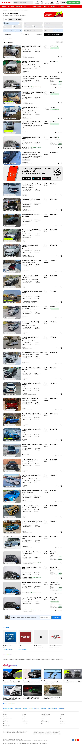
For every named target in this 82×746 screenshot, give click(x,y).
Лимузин (47, 659)
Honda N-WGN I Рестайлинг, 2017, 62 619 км (32, 292)
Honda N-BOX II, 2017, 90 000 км (31, 536)
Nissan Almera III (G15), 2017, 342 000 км (30, 108)
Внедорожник (21, 659)
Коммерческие (18, 6)
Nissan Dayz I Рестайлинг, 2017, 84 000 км (31, 368)
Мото (30, 6)
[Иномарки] (11, 23)
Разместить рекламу (8, 708)
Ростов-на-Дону (45, 721)
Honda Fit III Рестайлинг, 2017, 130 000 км (31, 215)
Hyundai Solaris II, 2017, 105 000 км (32, 598)
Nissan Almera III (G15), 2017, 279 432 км (30, 307)
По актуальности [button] (8, 42)
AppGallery (46, 178)
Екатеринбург (6, 725)
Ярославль (62, 723)
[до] (58, 26)
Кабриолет (58, 659)
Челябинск (62, 721)
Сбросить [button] (39, 34)
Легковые (4, 6)
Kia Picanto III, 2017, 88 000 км (31, 199)
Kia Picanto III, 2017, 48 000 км (31, 506)
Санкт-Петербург (7, 718)
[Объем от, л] (48, 26)
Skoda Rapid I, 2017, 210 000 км (31, 260)
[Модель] (33, 23)
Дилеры (6, 627)
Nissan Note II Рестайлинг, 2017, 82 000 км (31, 430)
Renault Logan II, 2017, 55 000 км (31, 77)
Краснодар (24, 721)
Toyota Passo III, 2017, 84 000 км (31, 582)
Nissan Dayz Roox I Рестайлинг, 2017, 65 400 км (31, 552)
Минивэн (38, 659)
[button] (37, 2)
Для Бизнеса (68, 6)
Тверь (61, 716)
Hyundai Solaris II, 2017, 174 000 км (32, 352)
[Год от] (8, 30)
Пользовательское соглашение (10, 740)
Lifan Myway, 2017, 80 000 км (31, 152)
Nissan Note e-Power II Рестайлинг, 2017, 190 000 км (32, 92)
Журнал (62, 6)
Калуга (24, 718)
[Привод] (38, 26)
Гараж (57, 6)
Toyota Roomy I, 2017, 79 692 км (31, 230)
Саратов (62, 714)
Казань (24, 716)
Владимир (5, 720)
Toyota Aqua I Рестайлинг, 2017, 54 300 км (31, 568)
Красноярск (25, 723)
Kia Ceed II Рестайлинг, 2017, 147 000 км (30, 62)
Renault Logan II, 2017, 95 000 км (32, 521)
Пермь (42, 720)
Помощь (25, 708)
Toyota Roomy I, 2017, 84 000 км (32, 444)
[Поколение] (53, 23)
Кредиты (39, 6)
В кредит (5, 659)
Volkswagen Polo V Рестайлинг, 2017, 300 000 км (31, 184)
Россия (5, 714)
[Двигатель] (28, 26)
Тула (61, 718)
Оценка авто (46, 6)
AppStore (26, 178)
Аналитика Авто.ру (52, 708)
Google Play (36, 178)
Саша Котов (61, 708)
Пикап (43, 659)
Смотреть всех (7, 654)
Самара (43, 723)
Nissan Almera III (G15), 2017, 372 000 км (30, 338)
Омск (42, 718)
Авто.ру (7, 2)
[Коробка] (17, 26)
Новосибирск (44, 716)
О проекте (43, 708)
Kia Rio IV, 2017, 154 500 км (30, 460)
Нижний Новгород (45, 714)
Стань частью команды (34, 708)
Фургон (53, 659)
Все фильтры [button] (7, 34)
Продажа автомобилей (8, 10)
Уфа (61, 720)
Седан (11, 659)
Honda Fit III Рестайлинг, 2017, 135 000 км (31, 138)
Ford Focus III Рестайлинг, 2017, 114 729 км (31, 476)
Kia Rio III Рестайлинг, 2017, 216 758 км (30, 276)
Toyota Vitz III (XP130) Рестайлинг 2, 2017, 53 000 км (32, 491)
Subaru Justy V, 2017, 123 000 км (31, 46)
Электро (25, 6)
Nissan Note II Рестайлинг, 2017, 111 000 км (31, 384)
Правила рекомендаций (25, 740)
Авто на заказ (10, 6)
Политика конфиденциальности (39, 740)
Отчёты (34, 6)
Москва (5, 716)
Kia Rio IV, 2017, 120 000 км (30, 398)
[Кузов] (7, 26)
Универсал (28, 659)
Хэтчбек (15, 659)
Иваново (24, 714)
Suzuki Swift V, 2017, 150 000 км (31, 414)
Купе (33, 659)
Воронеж (5, 723)
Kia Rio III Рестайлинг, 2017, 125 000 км (30, 246)
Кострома (24, 720)
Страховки (52, 6)
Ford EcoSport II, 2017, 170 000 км (32, 122)
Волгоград (5, 721)
